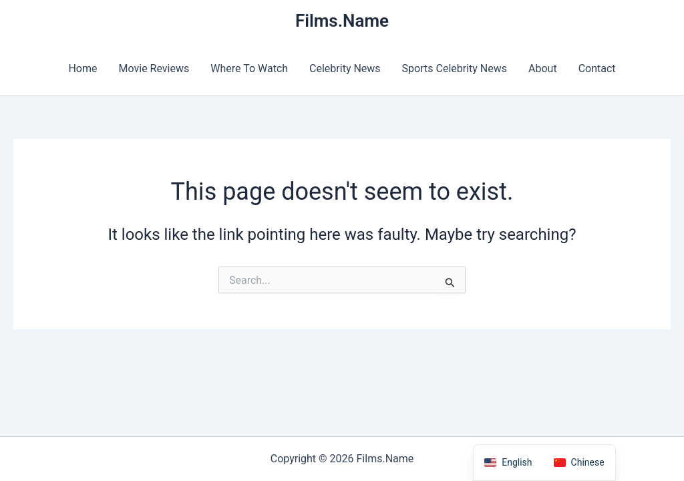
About (542, 68)
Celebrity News (345, 68)
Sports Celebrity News (454, 68)
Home (82, 68)
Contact (597, 68)
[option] (579, 463)
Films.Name (342, 21)
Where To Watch (249, 68)
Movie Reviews (154, 68)
